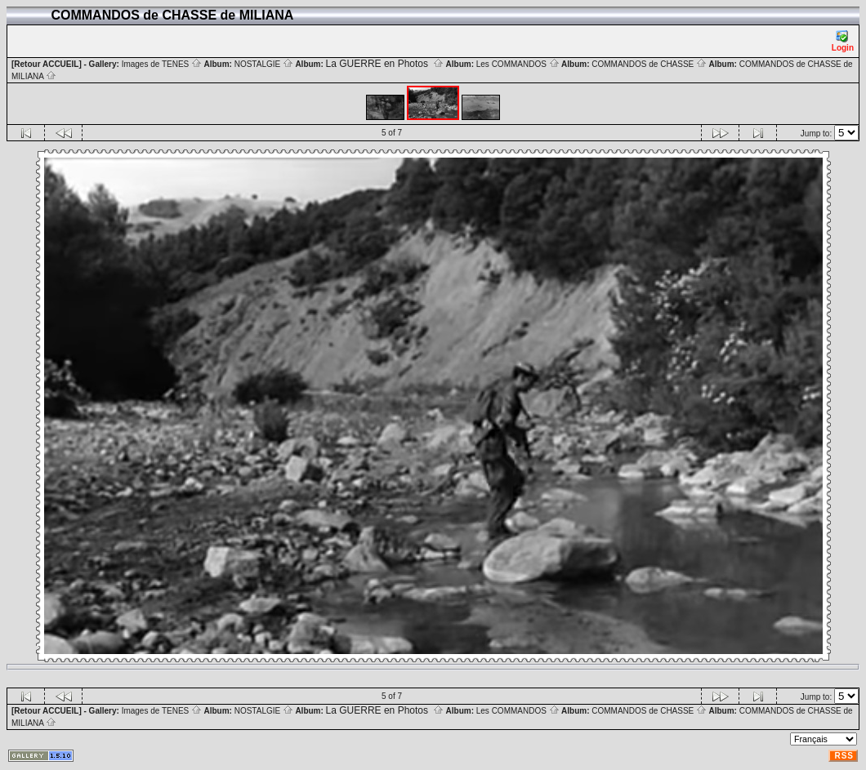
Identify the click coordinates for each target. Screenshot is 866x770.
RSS (844, 755)
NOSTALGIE (263, 64)
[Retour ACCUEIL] (46, 64)
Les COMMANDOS (518, 64)
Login (843, 41)
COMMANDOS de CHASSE (649, 64)
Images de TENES (162, 64)
